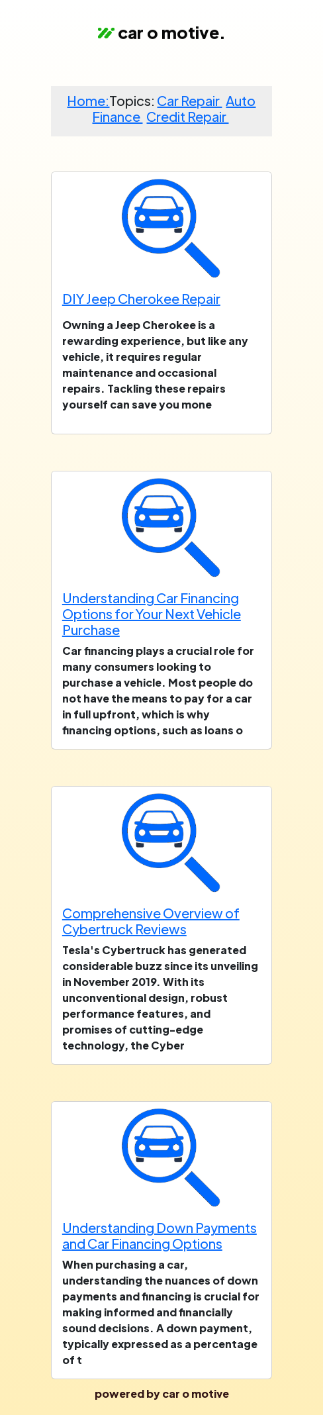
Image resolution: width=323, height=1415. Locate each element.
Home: (88, 100)
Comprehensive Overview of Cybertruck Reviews (151, 920)
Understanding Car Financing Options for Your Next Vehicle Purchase (151, 613)
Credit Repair (187, 116)
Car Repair (189, 100)
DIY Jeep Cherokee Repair (141, 298)
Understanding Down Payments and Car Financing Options (159, 1235)
